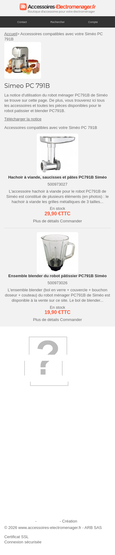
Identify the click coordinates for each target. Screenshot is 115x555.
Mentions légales (19, 521)
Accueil (10, 34)
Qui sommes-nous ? (26, 436)
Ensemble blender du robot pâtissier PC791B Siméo (57, 276)
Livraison (16, 444)
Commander (71, 221)
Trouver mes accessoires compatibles (41, 510)
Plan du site (48, 521)
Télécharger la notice (22, 119)
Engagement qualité (26, 486)
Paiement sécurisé (24, 469)
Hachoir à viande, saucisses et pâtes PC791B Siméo (57, 177)
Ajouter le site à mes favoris (32, 453)
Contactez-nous (22, 502)
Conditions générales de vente (35, 494)
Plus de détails (46, 221)
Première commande (26, 461)
